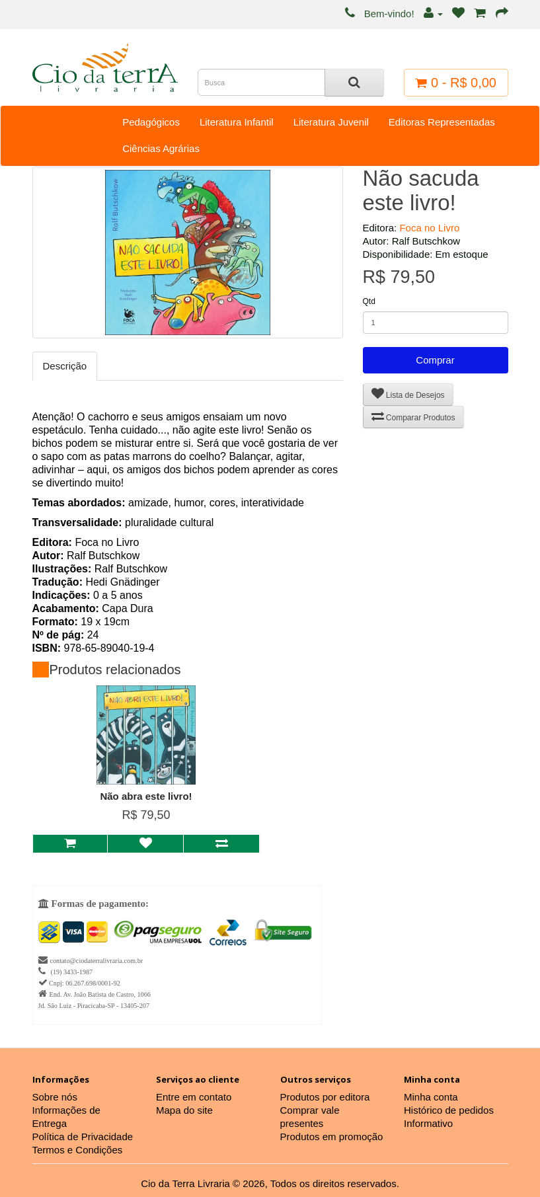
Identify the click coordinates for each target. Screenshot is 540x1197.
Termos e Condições (77, 1149)
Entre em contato (193, 1096)
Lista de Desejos (408, 393)
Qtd (369, 301)
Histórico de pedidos (449, 1110)
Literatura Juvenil (331, 122)
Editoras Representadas (442, 122)
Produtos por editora (325, 1096)
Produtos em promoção (331, 1136)
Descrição (65, 365)
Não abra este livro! (146, 796)
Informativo (428, 1123)
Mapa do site (184, 1110)
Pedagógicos (151, 122)
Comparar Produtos (413, 416)
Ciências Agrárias (161, 148)
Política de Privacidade (83, 1136)
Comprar (435, 360)
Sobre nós (54, 1096)
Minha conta (431, 1096)
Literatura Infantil (237, 122)
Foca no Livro (429, 227)
